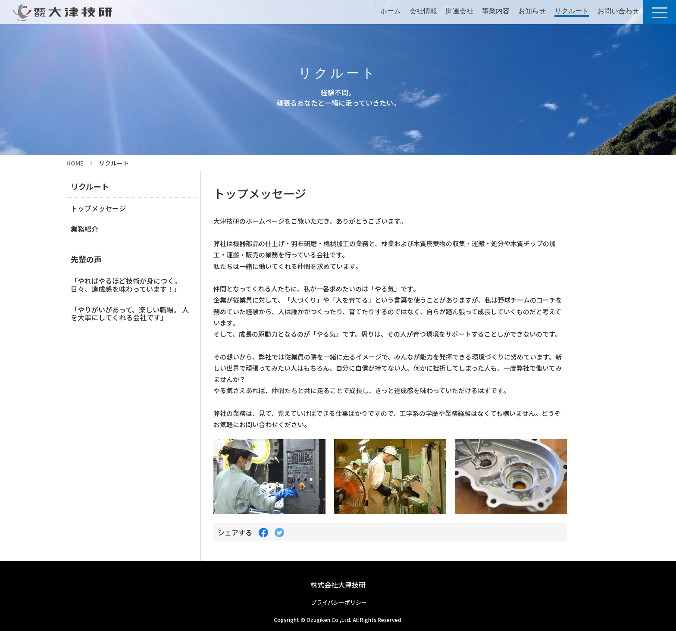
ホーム (390, 11)
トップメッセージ (98, 208)
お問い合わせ (618, 11)
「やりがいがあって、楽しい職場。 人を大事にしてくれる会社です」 (130, 313)
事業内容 (496, 11)
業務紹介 (84, 229)
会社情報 (423, 11)
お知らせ (532, 11)
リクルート (571, 11)
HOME (75, 163)
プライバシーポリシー (339, 602)
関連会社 (459, 11)
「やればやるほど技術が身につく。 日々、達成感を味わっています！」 (126, 284)
